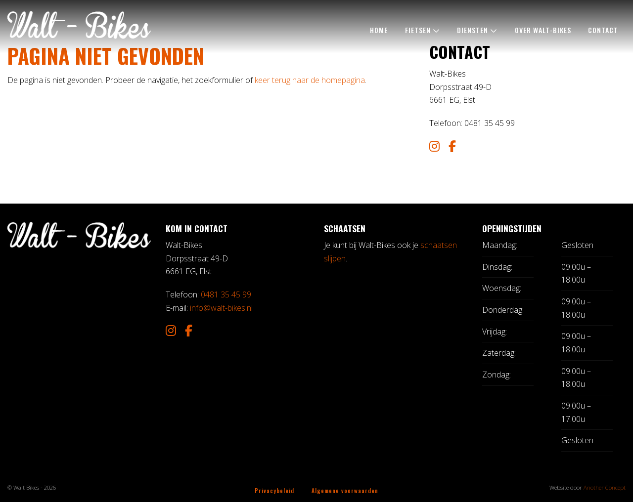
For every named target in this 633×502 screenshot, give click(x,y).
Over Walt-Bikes (543, 30)
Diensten (472, 30)
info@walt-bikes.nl (221, 307)
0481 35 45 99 (226, 294)
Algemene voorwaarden (345, 490)
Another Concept (605, 487)
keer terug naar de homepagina (310, 80)
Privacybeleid (274, 490)
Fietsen (418, 30)
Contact (603, 30)
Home (379, 30)
